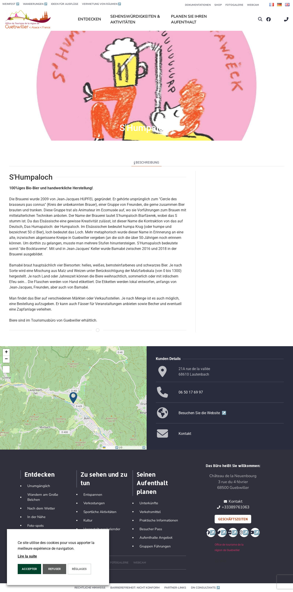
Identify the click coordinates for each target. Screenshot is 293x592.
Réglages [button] (79, 569)
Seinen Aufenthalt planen (152, 483)
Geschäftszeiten (233, 519)
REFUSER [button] (54, 569)
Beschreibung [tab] (146, 162)
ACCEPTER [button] (29, 569)
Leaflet (111, 447)
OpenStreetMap (134, 447)
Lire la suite (27, 556)
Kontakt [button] (185, 433)
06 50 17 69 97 (191, 392)
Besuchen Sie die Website (202, 413)
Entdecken (39, 474)
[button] (260, 19)
